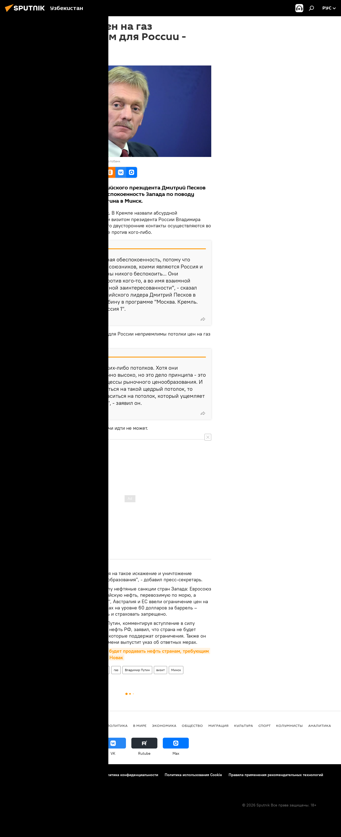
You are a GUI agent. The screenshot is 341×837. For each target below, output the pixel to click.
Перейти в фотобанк (105, 161)
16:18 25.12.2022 (63, 58)
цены (103, 670)
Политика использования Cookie (193, 774)
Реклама (52, 782)
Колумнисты (289, 725)
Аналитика (319, 725)
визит (160, 670)
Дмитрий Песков (80, 670)
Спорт (264, 725)
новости (92, 725)
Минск (176, 670)
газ (116, 670)
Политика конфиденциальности (130, 774)
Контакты (38, 774)
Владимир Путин (137, 670)
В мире (140, 725)
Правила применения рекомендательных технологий (276, 774)
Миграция (218, 725)
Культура (243, 725)
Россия (56, 670)
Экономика (164, 725)
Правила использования (74, 774)
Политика (117, 725)
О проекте (15, 774)
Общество (192, 725)
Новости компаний (22, 782)
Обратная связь (80, 782)
